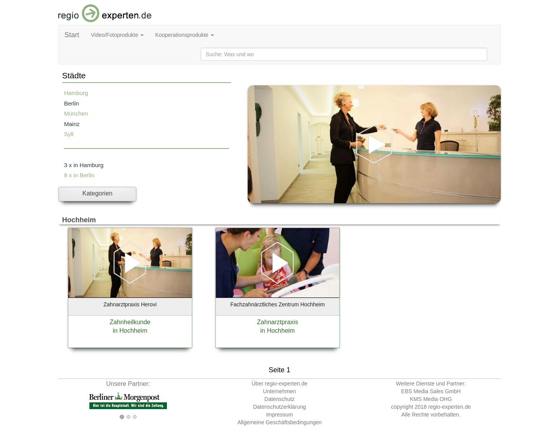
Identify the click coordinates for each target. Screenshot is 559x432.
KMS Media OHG (431, 399)
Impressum (279, 414)
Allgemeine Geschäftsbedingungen (279, 422)
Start (71, 35)
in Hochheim (130, 330)
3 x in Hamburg (84, 165)
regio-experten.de (449, 407)
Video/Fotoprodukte (117, 35)
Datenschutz (279, 399)
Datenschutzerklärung (279, 407)
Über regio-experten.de (279, 383)
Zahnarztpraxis (277, 322)
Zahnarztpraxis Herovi (130, 304)
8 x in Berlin (79, 175)
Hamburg (76, 93)
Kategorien (97, 193)
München (76, 113)
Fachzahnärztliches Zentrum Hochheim (277, 304)
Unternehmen (279, 391)
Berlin (71, 103)
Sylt (69, 134)
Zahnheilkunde (130, 322)
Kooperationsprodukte (184, 35)
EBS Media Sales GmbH (430, 391)
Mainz (72, 124)
